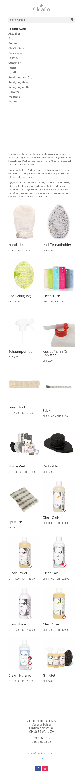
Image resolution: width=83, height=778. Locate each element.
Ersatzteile (15, 53)
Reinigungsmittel (19, 87)
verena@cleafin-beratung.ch (41, 753)
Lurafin (13, 72)
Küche (12, 68)
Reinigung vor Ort (20, 77)
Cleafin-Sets (16, 48)
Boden (12, 43)
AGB (41, 758)
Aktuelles (14, 33)
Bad (10, 38)
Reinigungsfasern (19, 82)
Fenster (13, 58)
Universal (14, 92)
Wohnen (13, 101)
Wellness (14, 97)
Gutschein (14, 63)
